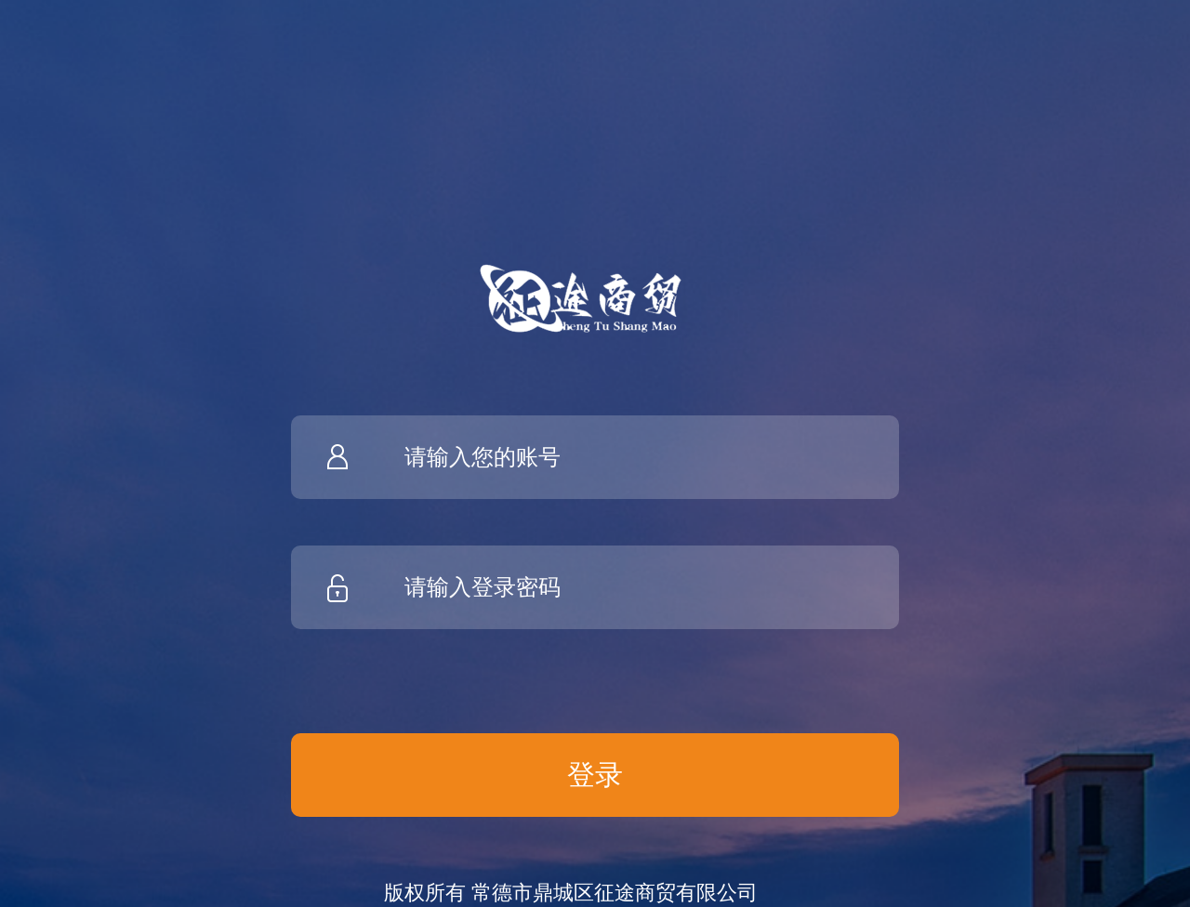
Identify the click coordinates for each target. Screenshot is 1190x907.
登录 (595, 774)
